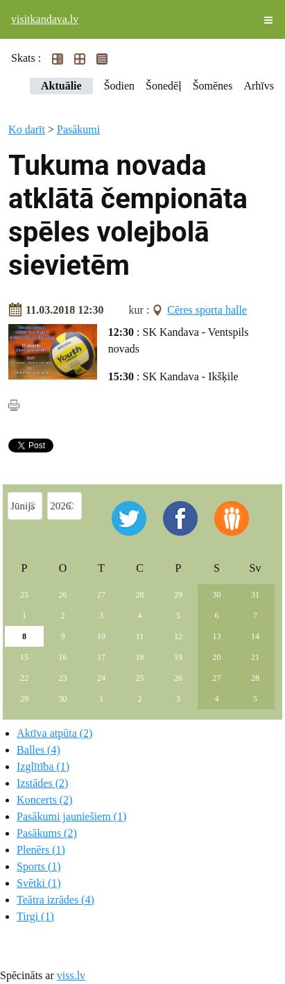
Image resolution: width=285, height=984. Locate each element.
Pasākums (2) (47, 833)
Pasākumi (78, 129)
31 (255, 595)
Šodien (119, 86)
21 (255, 657)
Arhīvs (258, 86)
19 (178, 657)
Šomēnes (213, 86)
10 (101, 636)
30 (216, 595)
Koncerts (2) (44, 800)
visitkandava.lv (44, 19)
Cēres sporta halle (207, 310)
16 (63, 657)
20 (216, 657)
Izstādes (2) (42, 783)
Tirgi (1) (35, 916)
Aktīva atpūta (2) (54, 733)
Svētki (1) (39, 883)
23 (63, 678)
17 (101, 657)
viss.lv (71, 975)
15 (24, 657)
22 (24, 678)
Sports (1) (39, 866)
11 (140, 636)
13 (216, 636)
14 (255, 636)
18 (139, 657)
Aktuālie (61, 86)
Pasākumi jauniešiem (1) (71, 816)
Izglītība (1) (43, 766)
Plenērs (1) (41, 850)
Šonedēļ (164, 86)
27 (101, 595)
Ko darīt (26, 129)
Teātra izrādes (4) (55, 900)
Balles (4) (38, 750)
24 (101, 678)
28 (139, 595)
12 (178, 636)
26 (63, 595)
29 (178, 595)
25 (24, 595)
